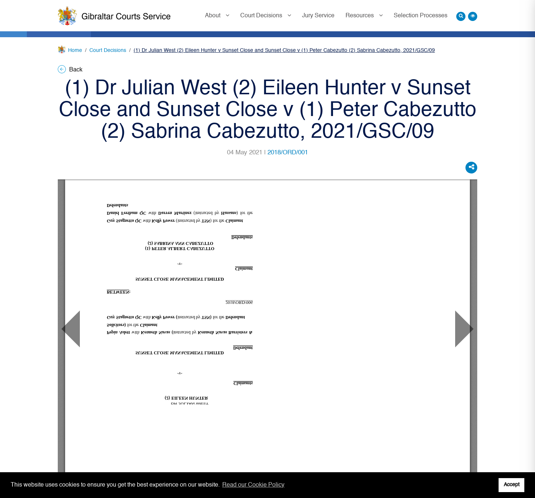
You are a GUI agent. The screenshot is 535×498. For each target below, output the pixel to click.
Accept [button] (512, 484)
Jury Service (318, 16)
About (213, 16)
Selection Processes (420, 16)
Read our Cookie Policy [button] (253, 485)
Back (70, 70)
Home (75, 50)
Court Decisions (262, 16)
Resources (360, 16)
